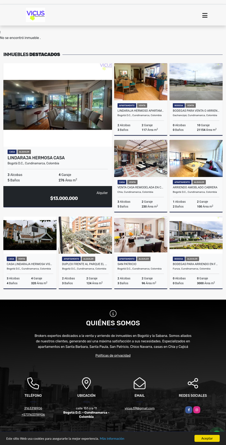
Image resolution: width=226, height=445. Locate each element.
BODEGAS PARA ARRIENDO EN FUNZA (196, 264)
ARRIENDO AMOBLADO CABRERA (195, 187)
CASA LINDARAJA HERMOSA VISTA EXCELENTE (30, 264)
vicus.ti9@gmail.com (140, 408)
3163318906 (33, 408)
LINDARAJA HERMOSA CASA (36, 157)
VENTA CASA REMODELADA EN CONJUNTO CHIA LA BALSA (141, 187)
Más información (112, 439)
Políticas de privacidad (113, 356)
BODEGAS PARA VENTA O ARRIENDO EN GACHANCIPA (196, 110)
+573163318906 (33, 415)
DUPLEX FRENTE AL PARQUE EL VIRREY (85, 264)
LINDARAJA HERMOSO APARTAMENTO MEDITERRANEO (141, 110)
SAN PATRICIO (127, 264)
